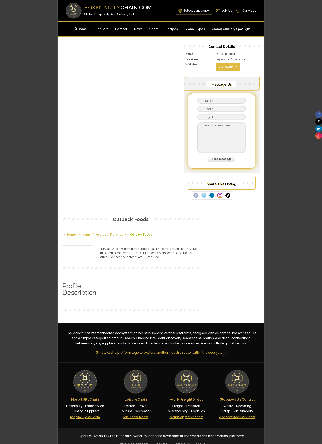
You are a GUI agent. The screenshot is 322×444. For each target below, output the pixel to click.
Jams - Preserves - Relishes (103, 65)
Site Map (161, 334)
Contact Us (181, 334)
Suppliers (101, 29)
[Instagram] (252, 350)
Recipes (171, 29)
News (138, 29)
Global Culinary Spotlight (231, 29)
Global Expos (195, 29)
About (200, 334)
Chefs (154, 29)
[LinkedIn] (243, 350)
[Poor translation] (11, 383)
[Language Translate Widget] (195, 10)
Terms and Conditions (133, 334)
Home (80, 29)
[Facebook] (223, 350)
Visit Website (237, 70)
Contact (121, 29)
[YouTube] (233, 350)
